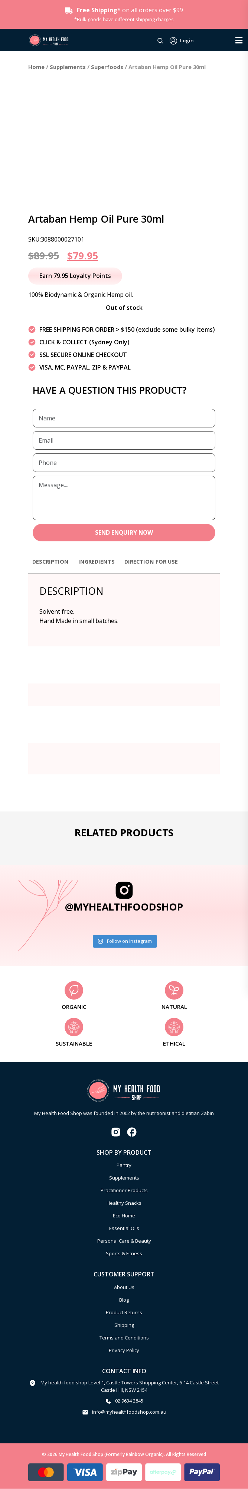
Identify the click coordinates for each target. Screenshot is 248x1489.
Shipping (124, 1325)
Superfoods (107, 66)
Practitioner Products (124, 1191)
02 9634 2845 (129, 1401)
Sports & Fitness (124, 1254)
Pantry (124, 1165)
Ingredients (100, 562)
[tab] (52, 565)
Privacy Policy (124, 1351)
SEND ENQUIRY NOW (124, 533)
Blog (124, 1300)
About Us (124, 1288)
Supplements (68, 66)
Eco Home (124, 1216)
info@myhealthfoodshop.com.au (129, 1412)
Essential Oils (124, 1229)
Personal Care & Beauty (124, 1241)
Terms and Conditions (124, 1338)
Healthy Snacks (124, 1203)
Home (36, 66)
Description (52, 562)
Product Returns (124, 1313)
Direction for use (158, 562)
